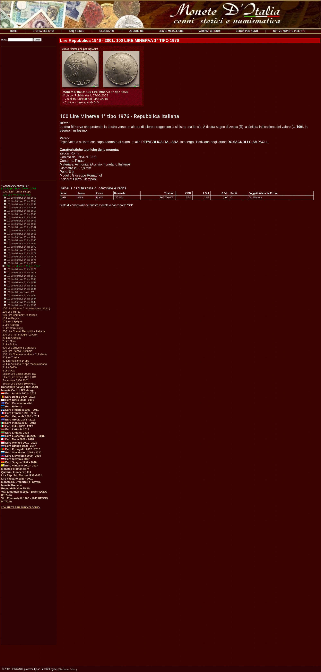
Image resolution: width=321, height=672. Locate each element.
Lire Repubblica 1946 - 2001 (18, 188)
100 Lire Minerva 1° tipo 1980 (20, 279)
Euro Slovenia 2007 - (16, 459)
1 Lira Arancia (10, 324)
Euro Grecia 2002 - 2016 (18, 419)
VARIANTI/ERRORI (209, 31)
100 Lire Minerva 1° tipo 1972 (20, 253)
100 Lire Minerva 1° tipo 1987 (20, 298)
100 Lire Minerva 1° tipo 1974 (20, 260)
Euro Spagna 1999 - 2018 (19, 462)
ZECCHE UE (136, 31)
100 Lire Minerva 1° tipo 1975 (20, 263)
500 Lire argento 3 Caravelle (19, 347)
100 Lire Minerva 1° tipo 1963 (20, 224)
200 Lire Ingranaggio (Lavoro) (19, 334)
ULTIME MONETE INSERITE (289, 31)
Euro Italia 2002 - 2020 (17, 426)
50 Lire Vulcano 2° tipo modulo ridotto (24, 364)
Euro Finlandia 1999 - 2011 (20, 409)
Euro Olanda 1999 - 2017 (18, 445)
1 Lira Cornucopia (13, 328)
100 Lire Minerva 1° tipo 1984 (20, 289)
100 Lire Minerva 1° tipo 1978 (20, 272)
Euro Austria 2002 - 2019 (18, 393)
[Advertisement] (28, 112)
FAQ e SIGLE (76, 31)
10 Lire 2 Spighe (12, 321)
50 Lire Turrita (10, 357)
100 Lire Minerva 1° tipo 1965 (20, 230)
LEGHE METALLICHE (171, 31)
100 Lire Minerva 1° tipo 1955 (20, 198)
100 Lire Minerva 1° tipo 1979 (20, 276)
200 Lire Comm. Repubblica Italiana (23, 331)
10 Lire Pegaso (11, 318)
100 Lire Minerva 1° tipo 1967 (20, 237)
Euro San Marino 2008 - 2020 (21, 452)
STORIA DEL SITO (43, 31)
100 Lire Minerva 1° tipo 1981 (20, 282)
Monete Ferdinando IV (15, 468)
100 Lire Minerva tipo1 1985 (19, 292)
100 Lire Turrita (11, 311)
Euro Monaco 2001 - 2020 (19, 442)
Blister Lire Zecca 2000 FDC (19, 373)
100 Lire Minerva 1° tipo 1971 (20, 250)
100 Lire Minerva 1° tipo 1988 (20, 302)
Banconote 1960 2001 (15, 380)
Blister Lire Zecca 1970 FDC (19, 383)
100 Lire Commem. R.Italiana (19, 314)
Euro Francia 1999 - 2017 (18, 413)
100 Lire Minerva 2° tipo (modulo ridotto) (26, 308)
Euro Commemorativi (16, 403)
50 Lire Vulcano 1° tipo (15, 360)
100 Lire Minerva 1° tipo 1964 (20, 227)
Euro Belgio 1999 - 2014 (18, 396)
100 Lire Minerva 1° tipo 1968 (20, 240)
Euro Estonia (11, 406)
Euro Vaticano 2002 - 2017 (19, 465)
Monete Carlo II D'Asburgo (18, 390)
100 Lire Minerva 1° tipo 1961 (20, 217)
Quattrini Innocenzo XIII (16, 472)
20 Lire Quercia (11, 337)
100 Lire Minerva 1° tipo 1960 (20, 214)
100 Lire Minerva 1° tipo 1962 (20, 220)
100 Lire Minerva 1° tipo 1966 (20, 234)
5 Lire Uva (8, 370)
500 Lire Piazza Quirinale (17, 350)
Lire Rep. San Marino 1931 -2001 (21, 475)
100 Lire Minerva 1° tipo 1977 (20, 269)
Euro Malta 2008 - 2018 (17, 439)
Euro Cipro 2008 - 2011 (17, 399)
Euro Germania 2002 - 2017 (20, 416)
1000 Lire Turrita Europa (16, 191)
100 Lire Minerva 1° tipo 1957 (20, 204)
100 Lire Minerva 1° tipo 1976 (21, 266)
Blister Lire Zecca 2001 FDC (19, 377)
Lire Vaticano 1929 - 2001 (17, 478)
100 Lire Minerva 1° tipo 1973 (20, 256)
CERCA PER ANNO (247, 31)
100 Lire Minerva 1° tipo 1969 (20, 243)
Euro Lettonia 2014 (15, 429)
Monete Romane (11, 485)
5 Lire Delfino (10, 367)
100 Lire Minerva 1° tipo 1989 (20, 305)
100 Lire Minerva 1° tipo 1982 (20, 285)
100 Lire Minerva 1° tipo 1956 (20, 201)
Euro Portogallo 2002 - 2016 (20, 449)
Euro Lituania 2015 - (16, 432)
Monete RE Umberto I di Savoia (21, 481)
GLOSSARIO (106, 31)
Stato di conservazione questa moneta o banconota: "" (96, 205)
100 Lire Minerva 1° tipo (16, 194)
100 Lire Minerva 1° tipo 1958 (20, 207)
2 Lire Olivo (9, 341)
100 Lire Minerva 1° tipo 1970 (20, 247)
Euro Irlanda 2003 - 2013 (18, 422)
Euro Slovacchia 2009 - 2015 (21, 455)
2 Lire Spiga (9, 344)
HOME (13, 31)
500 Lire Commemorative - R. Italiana (24, 354)
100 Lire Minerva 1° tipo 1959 (20, 211)
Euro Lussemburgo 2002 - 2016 (23, 435)
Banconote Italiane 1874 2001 (19, 386)
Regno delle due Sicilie (15, 488)
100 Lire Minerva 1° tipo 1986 (20, 295)
